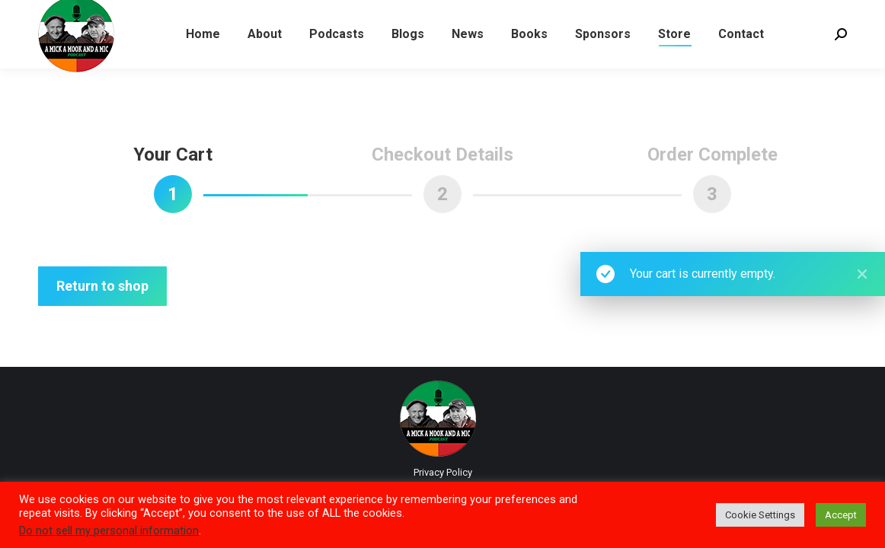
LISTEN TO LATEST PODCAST (114, 14)
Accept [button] (841, 515)
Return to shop (102, 286)
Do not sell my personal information (109, 530)
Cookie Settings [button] (760, 515)
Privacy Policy (443, 472)
